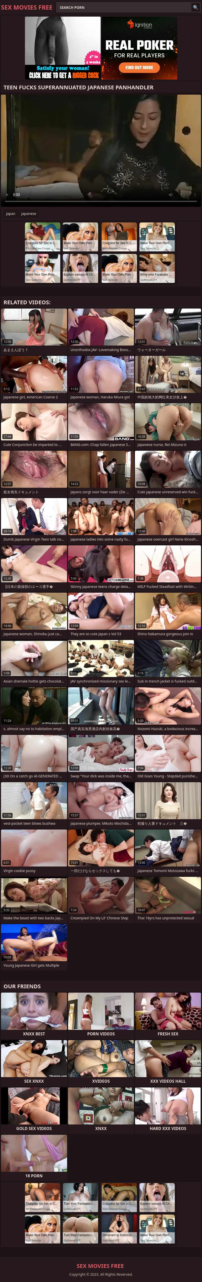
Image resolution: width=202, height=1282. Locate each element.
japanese (28, 213)
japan (10, 213)
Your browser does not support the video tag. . (101, 151)
